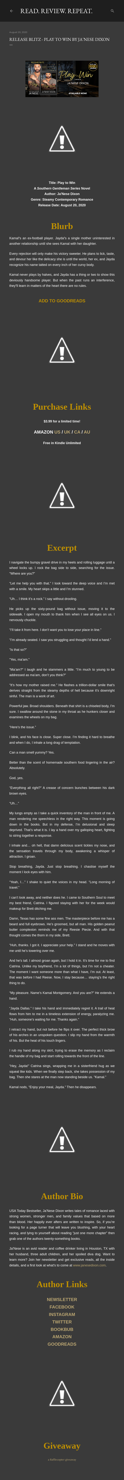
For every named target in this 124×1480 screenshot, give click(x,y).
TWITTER (62, 1321)
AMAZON (62, 1336)
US (57, 432)
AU (87, 432)
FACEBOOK (62, 1306)
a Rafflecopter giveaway (62, 1459)
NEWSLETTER (62, 1299)
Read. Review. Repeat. (56, 11)
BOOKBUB (62, 1329)
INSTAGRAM (62, 1314)
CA (77, 432)
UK (67, 432)
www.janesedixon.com (89, 1265)
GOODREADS (62, 1344)
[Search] (112, 10)
